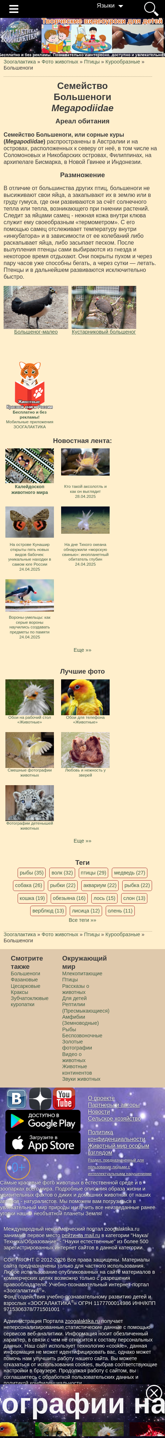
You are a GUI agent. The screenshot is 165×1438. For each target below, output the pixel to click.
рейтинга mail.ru (80, 1235)
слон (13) (134, 898)
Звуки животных (81, 1079)
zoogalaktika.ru (82, 1321)
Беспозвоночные (82, 1035)
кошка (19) (32, 898)
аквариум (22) (99, 885)
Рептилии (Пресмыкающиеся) (86, 1007)
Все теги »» (82, 920)
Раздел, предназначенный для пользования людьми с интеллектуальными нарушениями (120, 1167)
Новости (99, 1112)
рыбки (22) (62, 885)
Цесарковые (25, 986)
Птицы (70, 979)
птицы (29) (93, 873)
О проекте (101, 1098)
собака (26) (28, 885)
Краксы (19, 992)
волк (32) (62, 873)
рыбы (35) (32, 873)
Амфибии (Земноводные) (80, 1020)
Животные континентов (77, 1069)
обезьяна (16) (69, 898)
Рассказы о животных (75, 989)
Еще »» (82, 650)
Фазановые (24, 979)
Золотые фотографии (77, 1045)
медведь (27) (129, 873)
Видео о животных (74, 1057)
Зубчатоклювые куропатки (30, 1001)
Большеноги (25, 973)
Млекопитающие (82, 973)
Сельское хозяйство (114, 1119)
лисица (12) (86, 911)
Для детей (74, 998)
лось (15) (104, 898)
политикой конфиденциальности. (43, 1383)
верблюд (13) (48, 911)
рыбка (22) (137, 885)
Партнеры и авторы (114, 1105)
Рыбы (69, 1029)
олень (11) (120, 911)
